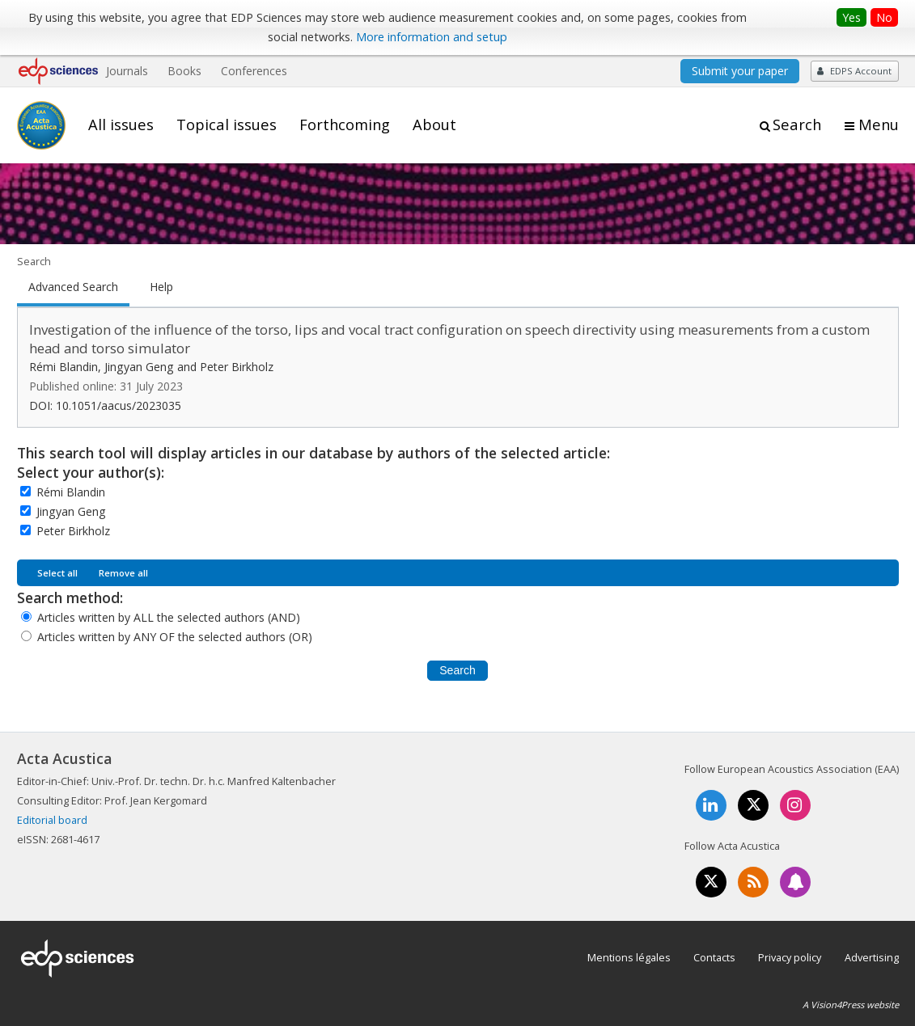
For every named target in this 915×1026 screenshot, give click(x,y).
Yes (851, 17)
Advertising (872, 957)
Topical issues (226, 124)
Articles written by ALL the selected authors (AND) (168, 617)
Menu (878, 124)
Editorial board (52, 820)
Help (161, 287)
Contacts (714, 957)
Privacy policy (789, 957)
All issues (121, 124)
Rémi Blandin (70, 492)
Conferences (254, 70)
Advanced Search (73, 287)
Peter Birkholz (73, 530)
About (434, 124)
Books (184, 70)
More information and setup (431, 36)
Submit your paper (740, 70)
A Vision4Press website (851, 1005)
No (884, 17)
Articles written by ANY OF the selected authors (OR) (174, 636)
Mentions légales (629, 957)
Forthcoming (344, 124)
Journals (127, 70)
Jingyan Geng (71, 511)
